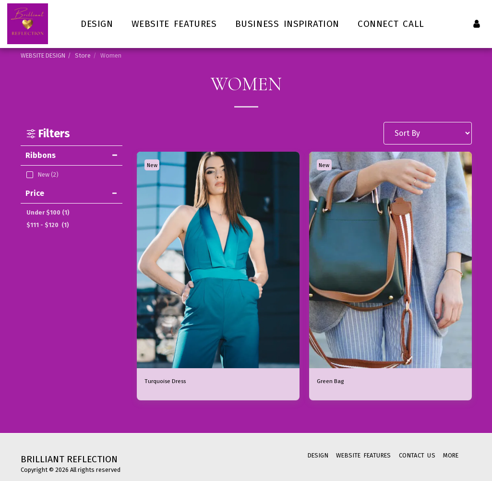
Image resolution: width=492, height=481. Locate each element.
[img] (218, 260)
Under (48, 212)
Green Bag (335, 381)
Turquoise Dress (173, 381)
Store (83, 55)
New (154, 164)
